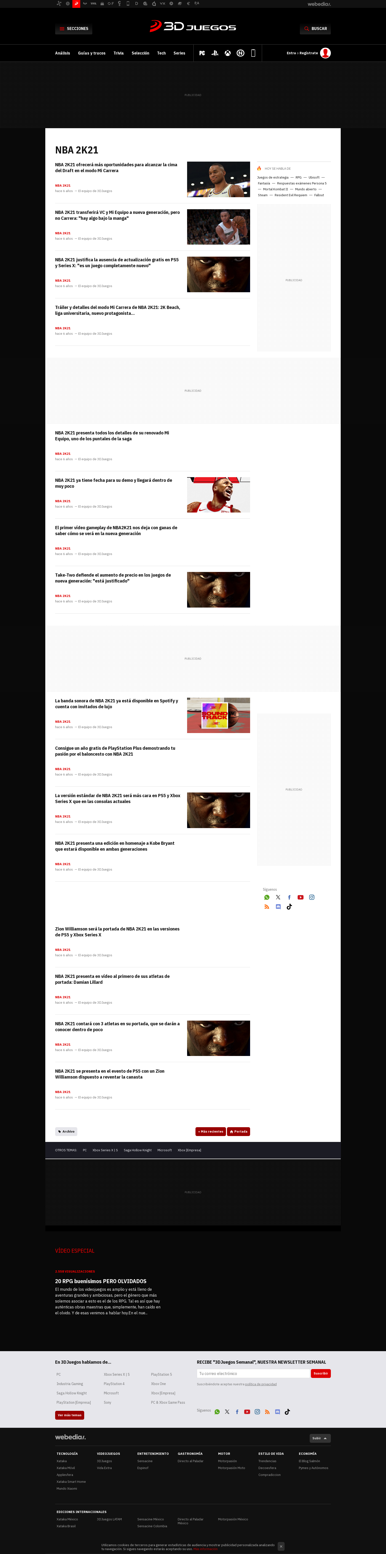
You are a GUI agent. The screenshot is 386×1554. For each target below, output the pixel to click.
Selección (140, 53)
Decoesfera (267, 1468)
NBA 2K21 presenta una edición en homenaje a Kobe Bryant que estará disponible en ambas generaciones (115, 846)
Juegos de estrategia (273, 177)
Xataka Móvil (66, 1468)
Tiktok (289, 906)
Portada (240, 1131)
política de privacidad (261, 1384)
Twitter (278, 896)
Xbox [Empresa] (189, 1150)
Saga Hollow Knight (138, 1150)
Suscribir (321, 1373)
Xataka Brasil (66, 1526)
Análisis (62, 53)
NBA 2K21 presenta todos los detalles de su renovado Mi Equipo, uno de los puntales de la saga (112, 436)
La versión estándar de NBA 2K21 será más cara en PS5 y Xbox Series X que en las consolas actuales (117, 798)
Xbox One (158, 1384)
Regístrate (309, 53)
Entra (292, 53)
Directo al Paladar (191, 1461)
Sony (107, 1402)
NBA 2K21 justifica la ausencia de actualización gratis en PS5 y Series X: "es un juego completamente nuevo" (117, 262)
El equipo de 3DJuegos (95, 191)
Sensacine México (150, 1519)
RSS (267, 906)
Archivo (69, 1131)
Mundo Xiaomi (67, 1488)
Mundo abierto (306, 189)
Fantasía (264, 183)
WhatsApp (267, 896)
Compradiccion (269, 1475)
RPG (299, 177)
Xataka (62, 1461)
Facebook (289, 896)
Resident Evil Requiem (291, 195)
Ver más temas (69, 1415)
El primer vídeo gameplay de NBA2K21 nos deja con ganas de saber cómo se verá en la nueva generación (116, 530)
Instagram (312, 896)
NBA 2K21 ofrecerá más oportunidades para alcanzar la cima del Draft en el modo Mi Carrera (116, 167)
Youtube (301, 896)
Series (179, 53)
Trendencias (267, 1461)
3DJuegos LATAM (109, 1519)
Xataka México (67, 1519)
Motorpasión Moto (231, 1468)
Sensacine (145, 1461)
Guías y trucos (92, 53)
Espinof (142, 1468)
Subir (316, 1438)
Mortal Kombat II (275, 189)
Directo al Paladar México (191, 1521)
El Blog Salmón (309, 1461)
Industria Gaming (70, 1384)
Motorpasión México (233, 1519)
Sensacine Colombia (152, 1526)
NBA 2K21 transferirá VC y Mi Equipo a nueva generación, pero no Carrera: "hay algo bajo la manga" (117, 215)
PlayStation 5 (161, 1374)
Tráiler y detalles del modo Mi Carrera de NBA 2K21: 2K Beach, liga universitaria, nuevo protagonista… (117, 310)
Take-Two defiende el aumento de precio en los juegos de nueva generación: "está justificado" (113, 578)
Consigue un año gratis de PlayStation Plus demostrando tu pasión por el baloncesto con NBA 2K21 (115, 751)
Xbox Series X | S (105, 1150)
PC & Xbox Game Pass (168, 1402)
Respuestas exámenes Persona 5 (302, 183)
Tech (161, 53)
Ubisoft (314, 177)
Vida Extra (104, 1468)
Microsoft (165, 1150)
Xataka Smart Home (71, 1482)
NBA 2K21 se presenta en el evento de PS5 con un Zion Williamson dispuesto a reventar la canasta (109, 1074)
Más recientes (210, 1131)
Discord (278, 906)
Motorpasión (227, 1461)
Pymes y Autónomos (313, 1468)
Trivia (118, 53)
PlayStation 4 (114, 1384)
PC (85, 1150)
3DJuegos (193, 26)
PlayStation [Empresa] (74, 1402)
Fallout (319, 195)
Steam (263, 195)
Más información (205, 1549)
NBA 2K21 (63, 186)
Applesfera (65, 1475)
